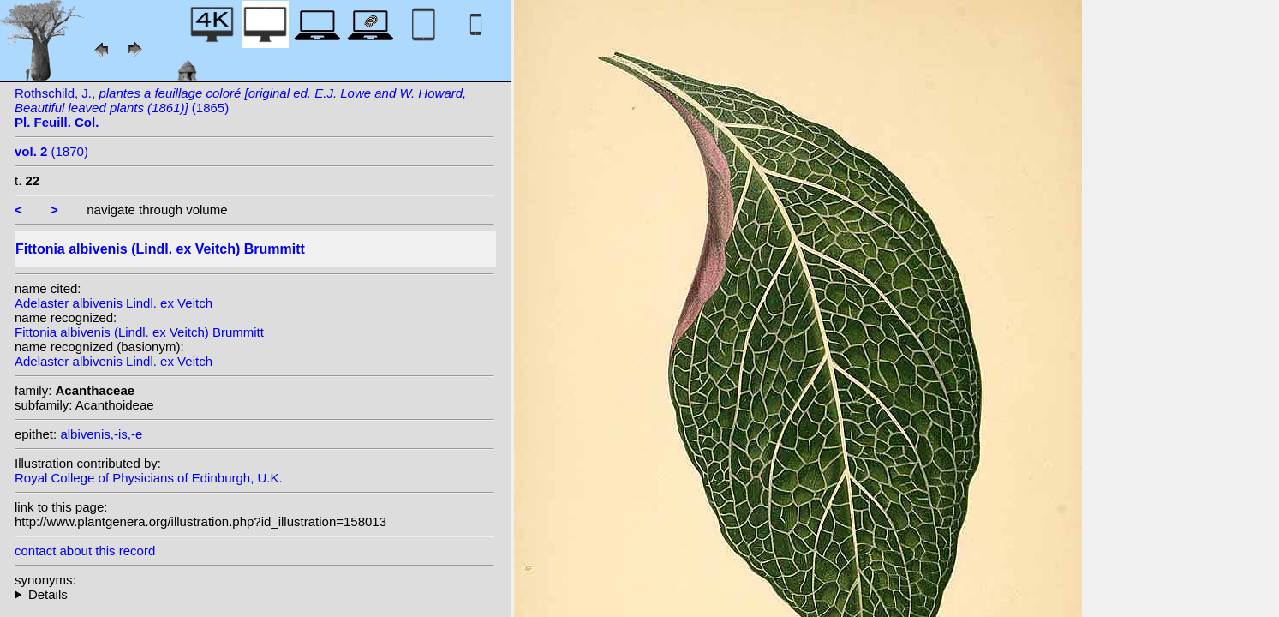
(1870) (51, 151)
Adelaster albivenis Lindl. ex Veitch (113, 303)
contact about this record (85, 550)
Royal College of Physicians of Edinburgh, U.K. (149, 477)
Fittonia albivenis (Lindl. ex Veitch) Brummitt (139, 332)
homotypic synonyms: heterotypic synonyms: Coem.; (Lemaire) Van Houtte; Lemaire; (254, 594)
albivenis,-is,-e (101, 434)
